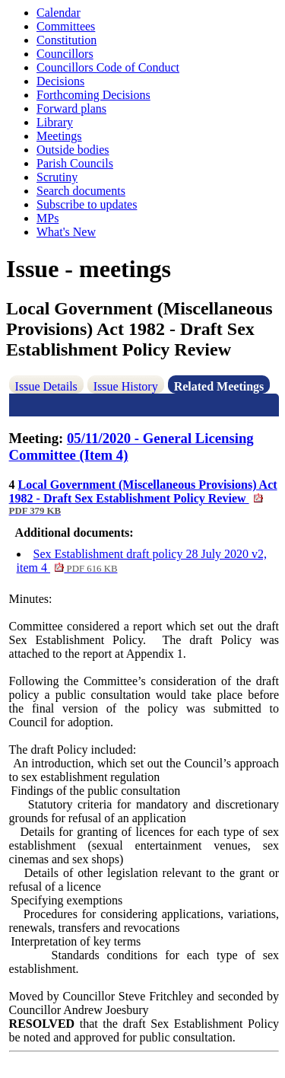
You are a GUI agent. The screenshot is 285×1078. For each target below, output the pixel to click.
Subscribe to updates (86, 204)
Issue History (125, 386)
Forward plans (71, 108)
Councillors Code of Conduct (107, 67)
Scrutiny (57, 177)
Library (54, 122)
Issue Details (46, 386)
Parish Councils (74, 163)
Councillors (64, 53)
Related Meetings (219, 386)
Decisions (60, 81)
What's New (66, 231)
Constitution (66, 39)
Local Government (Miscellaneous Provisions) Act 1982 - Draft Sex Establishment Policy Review (143, 497)
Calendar (58, 12)
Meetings (59, 135)
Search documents (80, 190)
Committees (65, 26)
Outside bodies (72, 149)
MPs (47, 218)
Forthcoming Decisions (93, 94)
